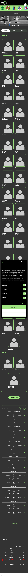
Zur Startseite (14, 523)
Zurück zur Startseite (14, 397)
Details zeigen (20, 303)
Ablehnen (14, 314)
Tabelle (22, 30)
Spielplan (14, 30)
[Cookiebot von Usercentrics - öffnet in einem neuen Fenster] (20, 262)
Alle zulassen (14, 307)
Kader (5, 30)
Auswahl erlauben (14, 311)
